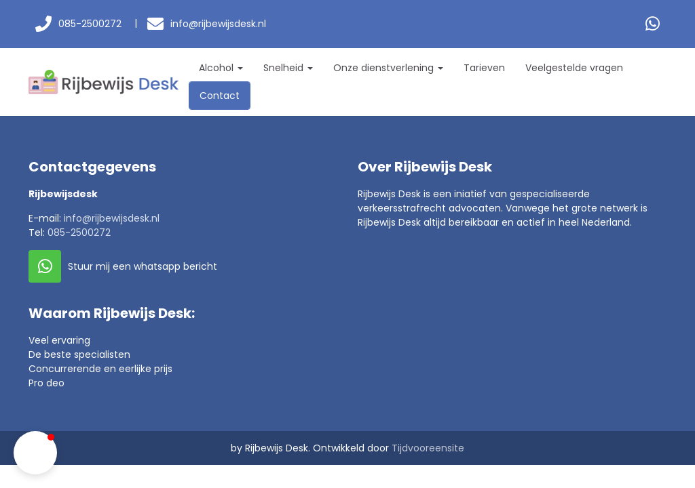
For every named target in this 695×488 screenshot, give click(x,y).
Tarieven (484, 68)
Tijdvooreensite (428, 448)
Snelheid (288, 68)
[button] (35, 452)
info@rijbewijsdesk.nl (111, 218)
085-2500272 (79, 232)
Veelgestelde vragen (574, 68)
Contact (220, 95)
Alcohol (221, 68)
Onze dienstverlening (388, 68)
